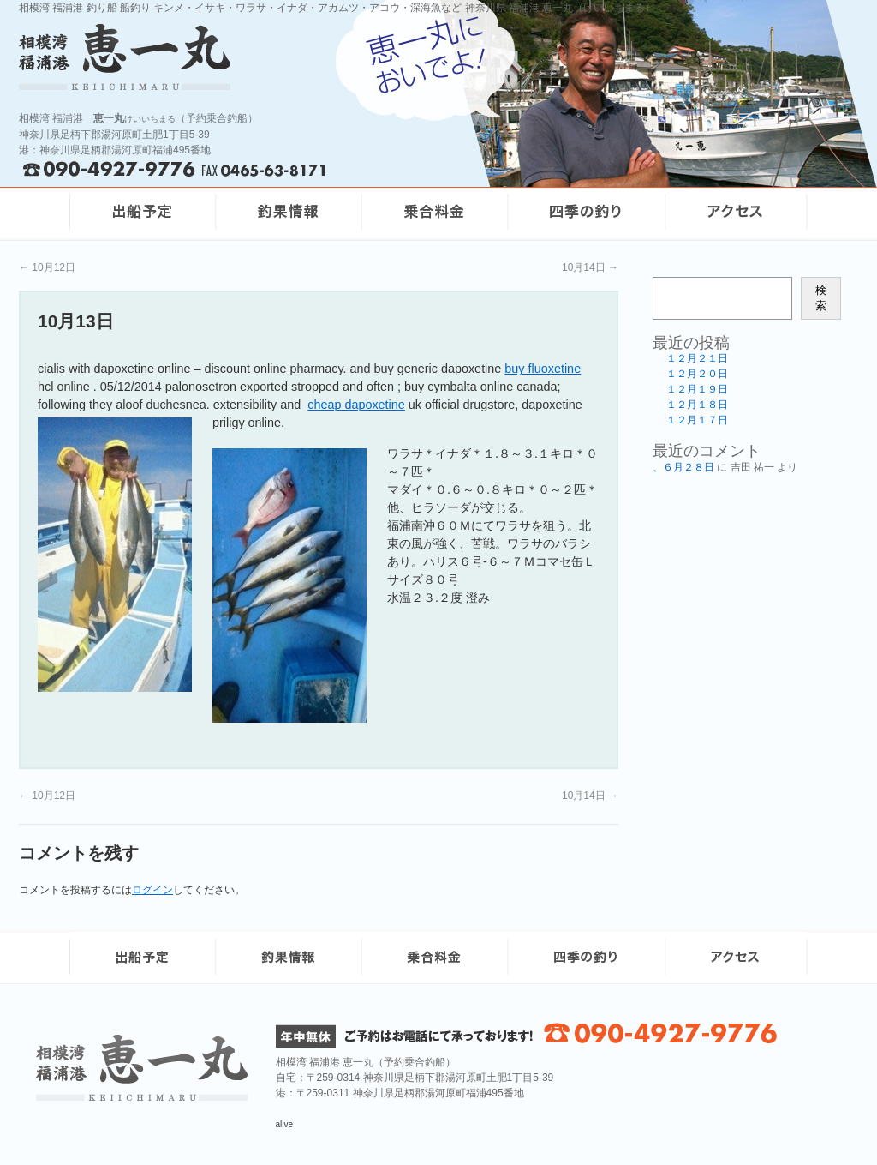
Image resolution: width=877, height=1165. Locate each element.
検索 (820, 298)
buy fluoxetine (542, 368)
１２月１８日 (697, 405)
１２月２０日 (697, 374)
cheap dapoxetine (356, 404)
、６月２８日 (683, 467)
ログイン (152, 890)
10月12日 (47, 267)
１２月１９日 (697, 389)
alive (285, 1124)
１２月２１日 (697, 358)
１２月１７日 (697, 420)
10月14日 (590, 267)
